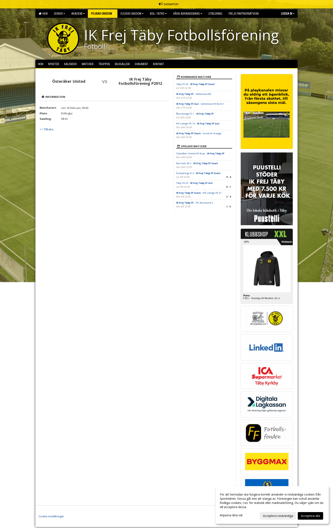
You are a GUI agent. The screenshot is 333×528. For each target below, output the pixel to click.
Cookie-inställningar (51, 516)
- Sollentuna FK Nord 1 (200, 103)
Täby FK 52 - (195, 84)
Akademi (78, 13)
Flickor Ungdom (132, 13)
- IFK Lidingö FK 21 (198, 192)
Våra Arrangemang (187, 13)
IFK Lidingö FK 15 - (197, 123)
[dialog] (272, 505)
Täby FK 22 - (194, 183)
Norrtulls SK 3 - (197, 163)
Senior (59, 13)
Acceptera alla (310, 516)
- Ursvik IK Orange (198, 133)
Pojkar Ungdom (102, 13)
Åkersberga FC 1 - (195, 113)
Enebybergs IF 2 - (198, 173)
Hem (43, 13)
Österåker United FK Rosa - (200, 153)
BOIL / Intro (158, 13)
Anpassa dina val (231, 515)
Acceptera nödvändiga (278, 516)
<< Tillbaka (46, 129)
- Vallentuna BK (193, 94)
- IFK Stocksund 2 (194, 202)
